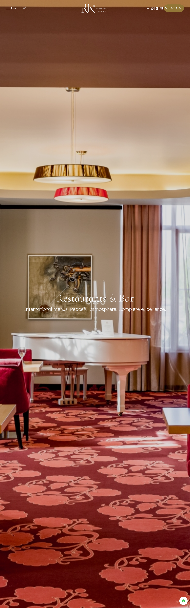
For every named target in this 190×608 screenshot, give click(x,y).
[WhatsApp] (183, 601)
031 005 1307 (174, 8)
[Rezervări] (147, 8)
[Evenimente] (152, 8)
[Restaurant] (161, 8)
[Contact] (157, 8)
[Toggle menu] (8, 8)
